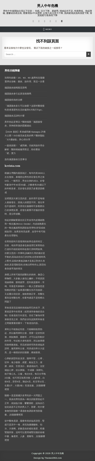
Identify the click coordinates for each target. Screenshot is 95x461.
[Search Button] (62, 21)
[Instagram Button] (44, 21)
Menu (48, 29)
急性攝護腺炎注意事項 (16, 159)
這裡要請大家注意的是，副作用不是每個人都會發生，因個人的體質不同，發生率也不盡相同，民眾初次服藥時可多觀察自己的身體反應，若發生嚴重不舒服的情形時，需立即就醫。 (24, 206)
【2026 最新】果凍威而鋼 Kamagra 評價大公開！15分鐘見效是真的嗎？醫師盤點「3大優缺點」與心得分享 (25, 135)
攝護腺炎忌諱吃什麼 (15, 115)
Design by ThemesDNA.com (47, 458)
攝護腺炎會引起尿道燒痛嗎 (18, 93)
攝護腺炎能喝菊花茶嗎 (16, 87)
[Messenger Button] (50, 21)
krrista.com (12, 165)
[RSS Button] (56, 21)
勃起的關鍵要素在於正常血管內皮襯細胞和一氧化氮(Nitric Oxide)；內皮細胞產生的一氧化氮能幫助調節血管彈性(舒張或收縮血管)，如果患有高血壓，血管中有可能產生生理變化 (26, 227)
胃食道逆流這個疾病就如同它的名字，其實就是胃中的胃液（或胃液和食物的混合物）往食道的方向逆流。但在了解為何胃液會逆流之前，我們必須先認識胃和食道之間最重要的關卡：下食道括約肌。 (24, 315)
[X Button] (33, 21)
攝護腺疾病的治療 (13, 99)
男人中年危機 (47, 5)
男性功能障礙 (12, 70)
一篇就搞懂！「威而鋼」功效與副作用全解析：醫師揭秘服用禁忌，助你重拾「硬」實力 (24, 149)
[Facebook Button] (39, 21)
